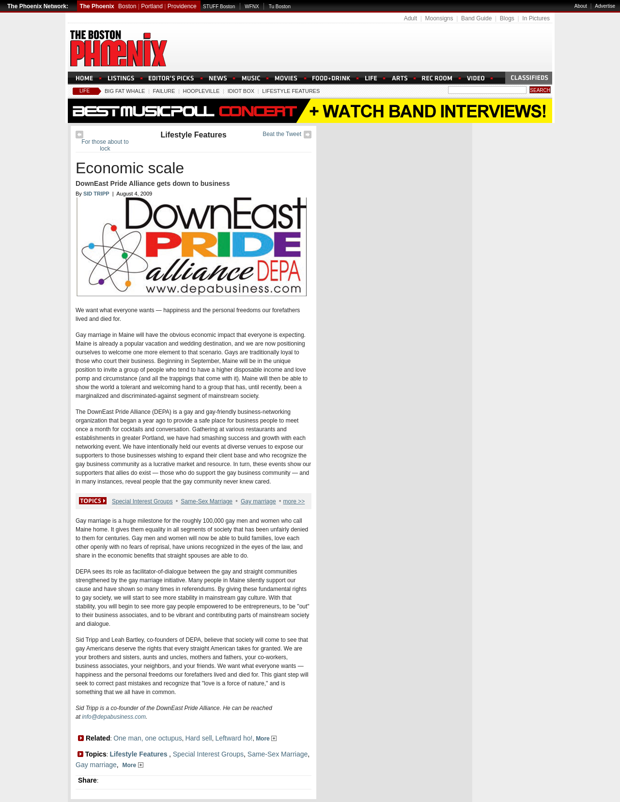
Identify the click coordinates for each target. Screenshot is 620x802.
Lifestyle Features (291, 91)
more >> (294, 501)
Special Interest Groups (142, 501)
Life (84, 90)
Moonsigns (439, 18)
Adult (410, 18)
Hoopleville (201, 91)
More (266, 738)
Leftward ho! (233, 738)
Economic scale (130, 168)
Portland (152, 6)
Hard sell (198, 738)
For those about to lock (104, 145)
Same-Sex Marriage (206, 501)
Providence (182, 6)
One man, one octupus (147, 738)
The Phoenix (96, 6)
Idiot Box (241, 91)
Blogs (507, 18)
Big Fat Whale (125, 91)
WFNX (252, 6)
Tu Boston (280, 6)
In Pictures (536, 18)
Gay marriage (258, 501)
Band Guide (476, 18)
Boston (127, 6)
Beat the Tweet (282, 134)
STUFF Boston (219, 6)
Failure (164, 91)
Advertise (605, 6)
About (580, 6)
